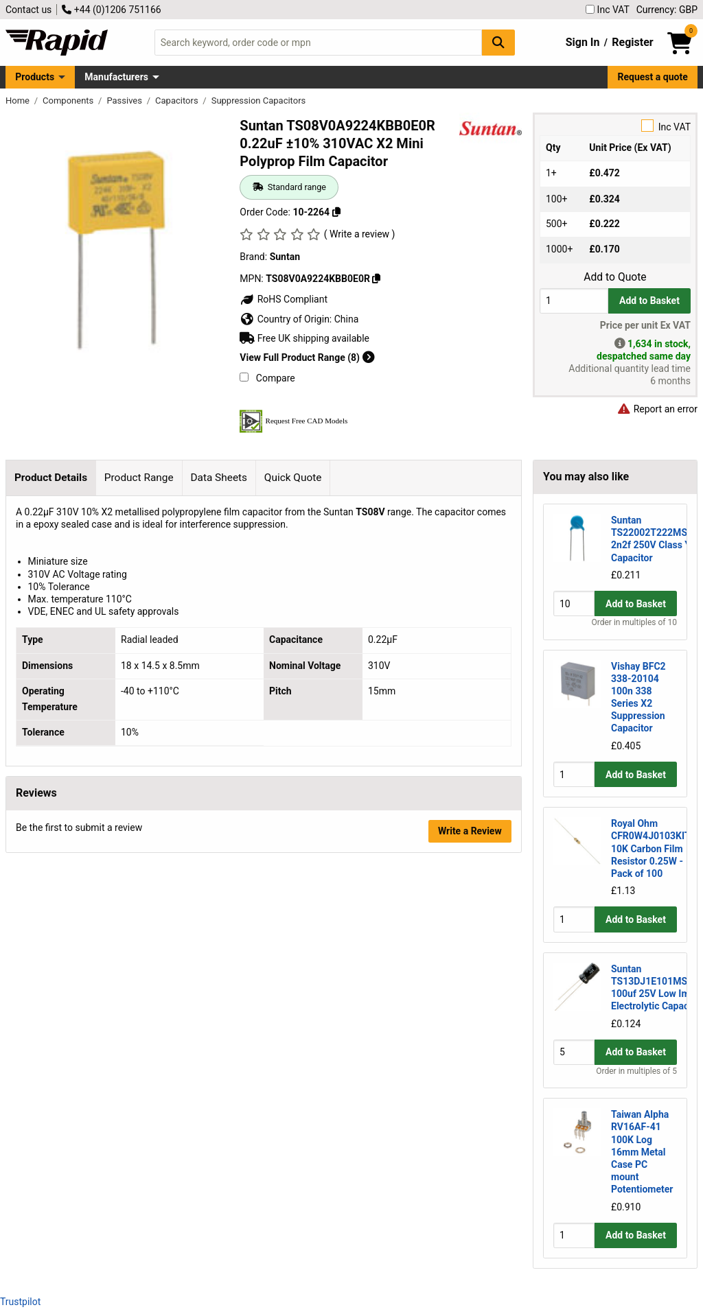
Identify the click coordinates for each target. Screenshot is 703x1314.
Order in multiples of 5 (636, 1071)
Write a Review (470, 830)
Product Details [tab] (50, 477)
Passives (125, 100)
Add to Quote (615, 277)
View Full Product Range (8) (307, 357)
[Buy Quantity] (574, 301)
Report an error (657, 409)
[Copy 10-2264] (336, 212)
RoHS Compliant (283, 299)
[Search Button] (498, 42)
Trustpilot (20, 1301)
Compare (267, 378)
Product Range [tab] (139, 477)
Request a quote (653, 76)
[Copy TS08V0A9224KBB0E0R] (376, 278)
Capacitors (177, 100)
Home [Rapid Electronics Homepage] (18, 100)
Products (34, 76)
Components (69, 100)
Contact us (28, 9)
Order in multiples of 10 (634, 622)
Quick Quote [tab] (293, 477)
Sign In (583, 42)
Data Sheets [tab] (218, 477)
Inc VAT (608, 9)
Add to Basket (649, 300)
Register (632, 42)
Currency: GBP (667, 9)
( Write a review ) (359, 234)
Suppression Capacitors (258, 100)
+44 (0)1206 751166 (111, 9)
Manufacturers (116, 76)
